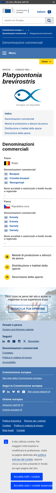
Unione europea (10, 410)
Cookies (6, 425)
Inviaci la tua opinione (28, 308)
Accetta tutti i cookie (27, 476)
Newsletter (33, 341)
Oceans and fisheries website (18, 329)
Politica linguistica (11, 421)
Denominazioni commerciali (14, 33)
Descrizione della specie (18, 133)
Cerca (49, 20)
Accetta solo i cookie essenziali (33, 485)
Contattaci (7, 353)
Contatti (21, 430)
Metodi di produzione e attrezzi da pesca (26, 123)
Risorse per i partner (35, 421)
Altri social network (37, 391)
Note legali (8, 430)
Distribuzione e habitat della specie (23, 128)
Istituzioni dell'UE (11, 405)
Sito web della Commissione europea (22, 378)
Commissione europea (12, 30)
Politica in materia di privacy (17, 357)
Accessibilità (9, 362)
